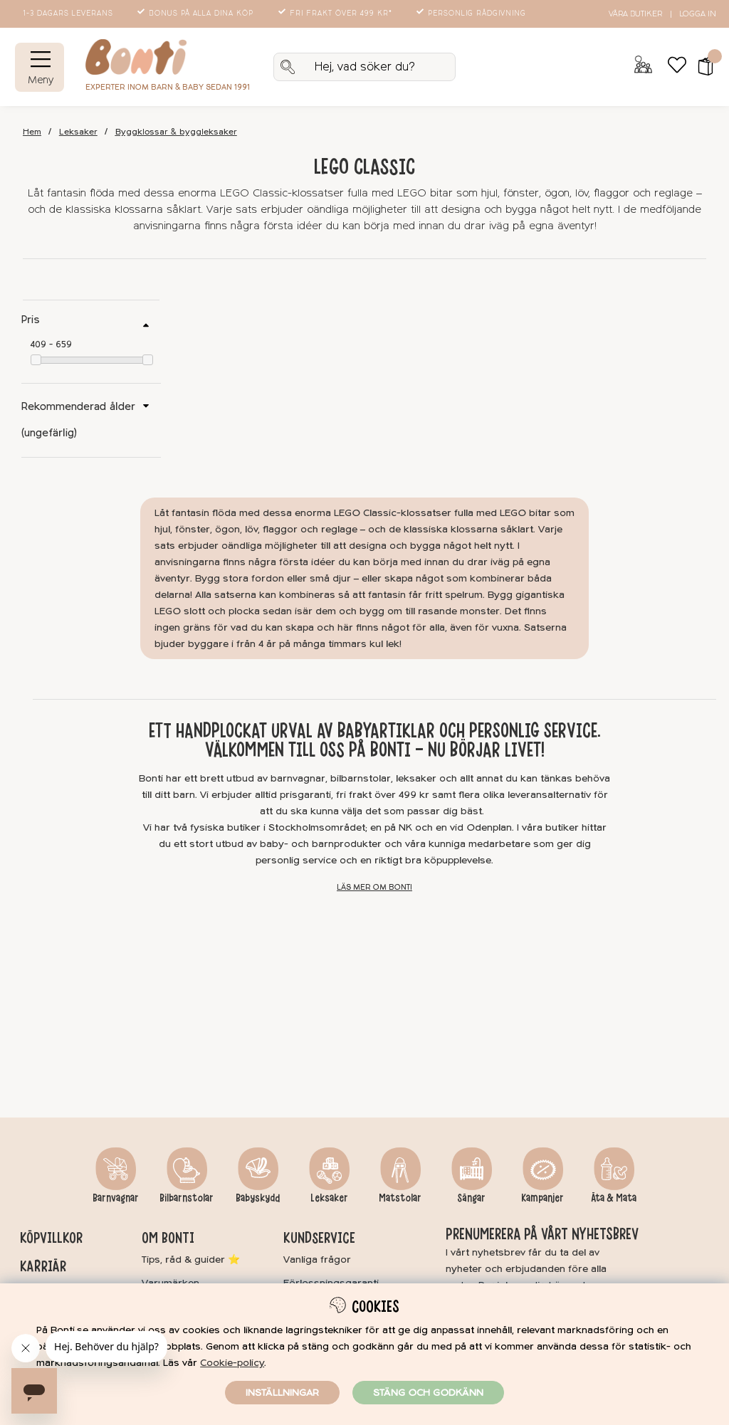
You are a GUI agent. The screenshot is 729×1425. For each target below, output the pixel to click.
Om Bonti (168, 1237)
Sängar (471, 1198)
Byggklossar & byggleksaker (176, 132)
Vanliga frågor (317, 1259)
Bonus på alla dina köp (196, 13)
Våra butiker (635, 14)
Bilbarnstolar (186, 1198)
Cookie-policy (232, 1363)
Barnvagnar (116, 1198)
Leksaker (78, 132)
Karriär (43, 1266)
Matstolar (400, 1198)
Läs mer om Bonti (374, 887)
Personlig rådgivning (472, 13)
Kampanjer (542, 1198)
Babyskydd (258, 1198)
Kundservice (319, 1237)
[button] (701, 67)
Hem (32, 132)
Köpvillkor (51, 1237)
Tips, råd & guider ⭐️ (191, 1259)
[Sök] (364, 67)
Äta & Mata (613, 1198)
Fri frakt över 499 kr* (336, 13)
